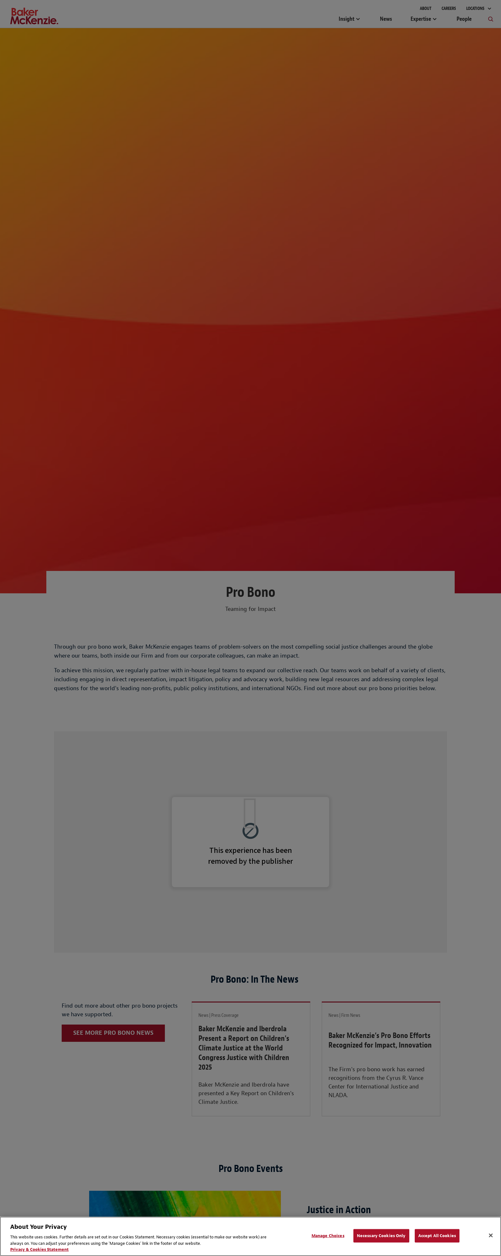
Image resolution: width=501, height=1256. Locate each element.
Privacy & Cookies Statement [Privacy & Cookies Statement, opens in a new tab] (39, 1249)
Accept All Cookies (437, 1235)
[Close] (491, 1236)
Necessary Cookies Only (381, 1235)
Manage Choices (328, 1235)
